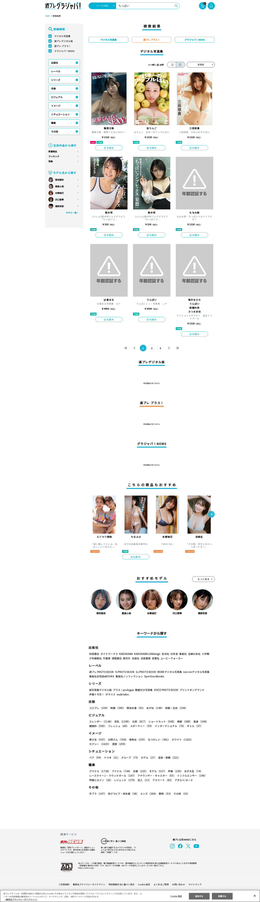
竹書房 (106, 658)
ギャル (194, 726)
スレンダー (101, 721)
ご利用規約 (64, 884)
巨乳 (122, 721)
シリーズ (55, 80)
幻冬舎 (173, 654)
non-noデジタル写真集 (194, 672)
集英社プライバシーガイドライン (89, 884)
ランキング (53, 156)
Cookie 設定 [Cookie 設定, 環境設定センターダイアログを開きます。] (176, 896)
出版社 (54, 62)
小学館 (205, 654)
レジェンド (125, 780)
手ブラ (97, 793)
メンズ (148, 793)
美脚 (183, 721)
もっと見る (204, 579)
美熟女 (137, 739)
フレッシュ (118, 726)
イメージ (55, 105)
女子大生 (192, 771)
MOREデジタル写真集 (168, 672)
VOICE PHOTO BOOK (165, 690)
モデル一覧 (71, 212)
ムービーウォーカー (172, 658)
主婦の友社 (194, 654)
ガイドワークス (109, 654)
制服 (117, 708)
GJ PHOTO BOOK (144, 672)
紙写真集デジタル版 (100, 690)
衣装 (53, 88)
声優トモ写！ (96, 694)
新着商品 (52, 151)
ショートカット (160, 721)
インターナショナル (169, 726)
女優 (139, 771)
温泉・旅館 (168, 757)
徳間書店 (117, 658)
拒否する (199, 896)
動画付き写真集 (143, 690)
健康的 (97, 726)
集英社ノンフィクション (128, 676)
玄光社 (165, 654)
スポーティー (141, 726)
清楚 (96, 744)
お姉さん (117, 739)
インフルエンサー (191, 775)
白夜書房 (146, 658)
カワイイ (181, 739)
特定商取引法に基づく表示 (122, 884)
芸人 (143, 780)
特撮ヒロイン (100, 780)
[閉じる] (254, 895)
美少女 (97, 739)
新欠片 (126, 658)
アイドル (121, 771)
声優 (174, 771)
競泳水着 (135, 708)
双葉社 (155, 658)
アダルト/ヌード (183, 780)
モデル (156, 771)
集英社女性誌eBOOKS (101, 676)
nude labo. (123, 694)
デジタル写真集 (62, 36)
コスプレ (99, 708)
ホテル (148, 757)
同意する (222, 896)
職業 (53, 123)
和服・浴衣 (175, 708)
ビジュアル (57, 97)
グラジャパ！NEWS (64, 51)
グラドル (99, 771)
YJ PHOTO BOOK (123, 672)
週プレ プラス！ (62, 46)
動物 (164, 793)
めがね (154, 708)
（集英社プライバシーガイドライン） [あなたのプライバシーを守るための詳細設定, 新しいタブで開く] (21, 899)
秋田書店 (94, 654)
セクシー (203, 739)
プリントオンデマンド (190, 690)
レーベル (55, 71)
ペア (95, 757)
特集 (50, 161)
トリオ (112, 757)
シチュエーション (60, 114)
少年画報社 (95, 658)
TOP (47, 16)
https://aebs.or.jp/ (85, 868)
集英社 (182, 654)
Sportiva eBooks (153, 676)
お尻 (138, 721)
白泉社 (135, 658)
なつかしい (158, 739)
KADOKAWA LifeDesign (147, 654)
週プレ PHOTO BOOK (101, 672)
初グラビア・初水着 (123, 793)
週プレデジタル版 (63, 41)
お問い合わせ (178, 884)
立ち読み (109, 147)
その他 (54, 131)
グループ (130, 757)
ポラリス (110, 694)
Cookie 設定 (144, 884)
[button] (211, 514)
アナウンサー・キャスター (156, 775)
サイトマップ (194, 884)
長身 (199, 721)
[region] (130, 896)
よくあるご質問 (160, 884)
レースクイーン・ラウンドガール (112, 775)
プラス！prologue (123, 690)
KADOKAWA (126, 654)
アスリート (162, 780)
